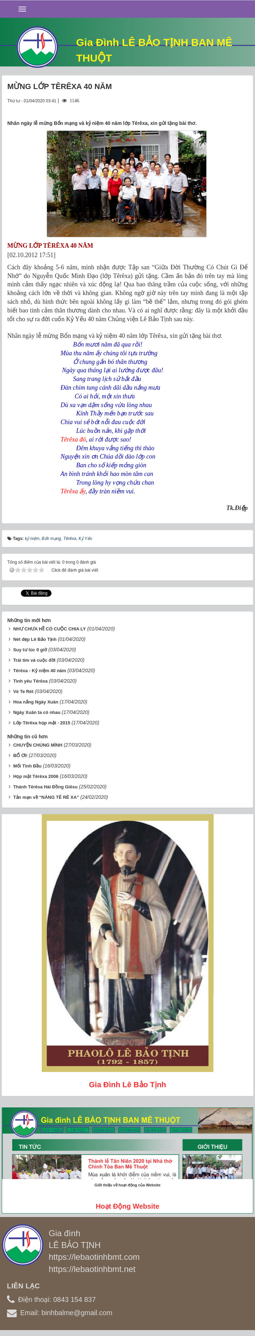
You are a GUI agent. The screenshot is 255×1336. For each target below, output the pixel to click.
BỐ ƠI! (20, 755)
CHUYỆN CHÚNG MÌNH (37, 745)
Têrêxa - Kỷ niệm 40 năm (39, 670)
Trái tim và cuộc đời (34, 660)
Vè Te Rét (23, 691)
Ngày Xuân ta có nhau (37, 712)
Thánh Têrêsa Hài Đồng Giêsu (45, 786)
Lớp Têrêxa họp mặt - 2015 (41, 722)
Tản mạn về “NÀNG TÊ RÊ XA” (46, 797)
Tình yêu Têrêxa (30, 681)
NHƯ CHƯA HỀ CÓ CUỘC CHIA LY (49, 628)
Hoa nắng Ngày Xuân (35, 702)
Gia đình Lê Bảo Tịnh (127, 1084)
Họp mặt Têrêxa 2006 (35, 776)
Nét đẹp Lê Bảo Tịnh (35, 639)
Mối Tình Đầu (27, 766)
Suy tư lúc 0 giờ (30, 649)
